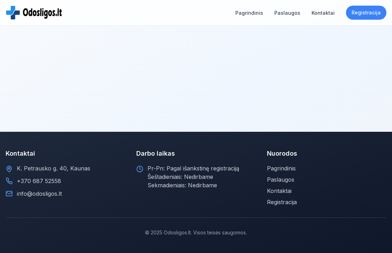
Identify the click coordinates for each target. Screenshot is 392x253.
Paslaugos (280, 179)
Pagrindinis (281, 168)
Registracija (366, 12)
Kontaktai (279, 190)
